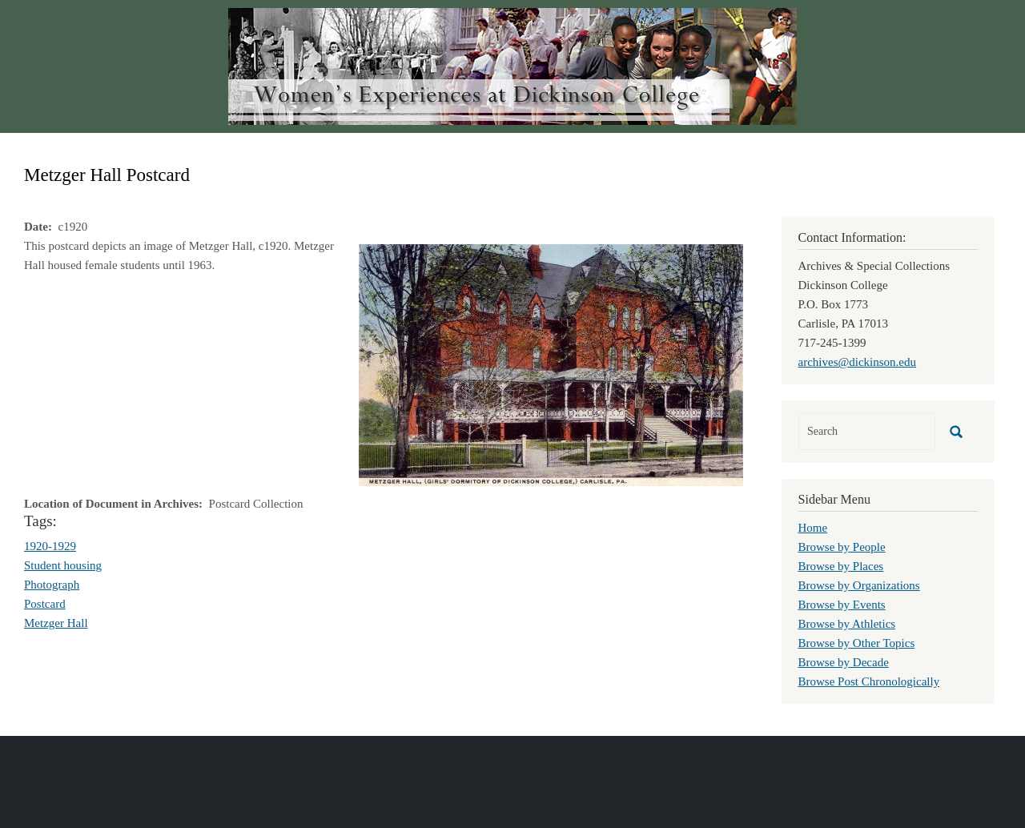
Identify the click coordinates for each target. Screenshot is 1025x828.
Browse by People (842, 547)
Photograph (51, 584)
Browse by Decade (843, 662)
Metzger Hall (56, 623)
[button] (551, 363)
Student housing (63, 565)
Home (813, 527)
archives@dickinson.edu (857, 362)
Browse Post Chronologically (869, 681)
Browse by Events (842, 604)
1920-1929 (50, 546)
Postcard (45, 603)
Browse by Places (841, 566)
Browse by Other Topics (856, 643)
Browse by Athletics (847, 623)
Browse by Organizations (859, 585)
